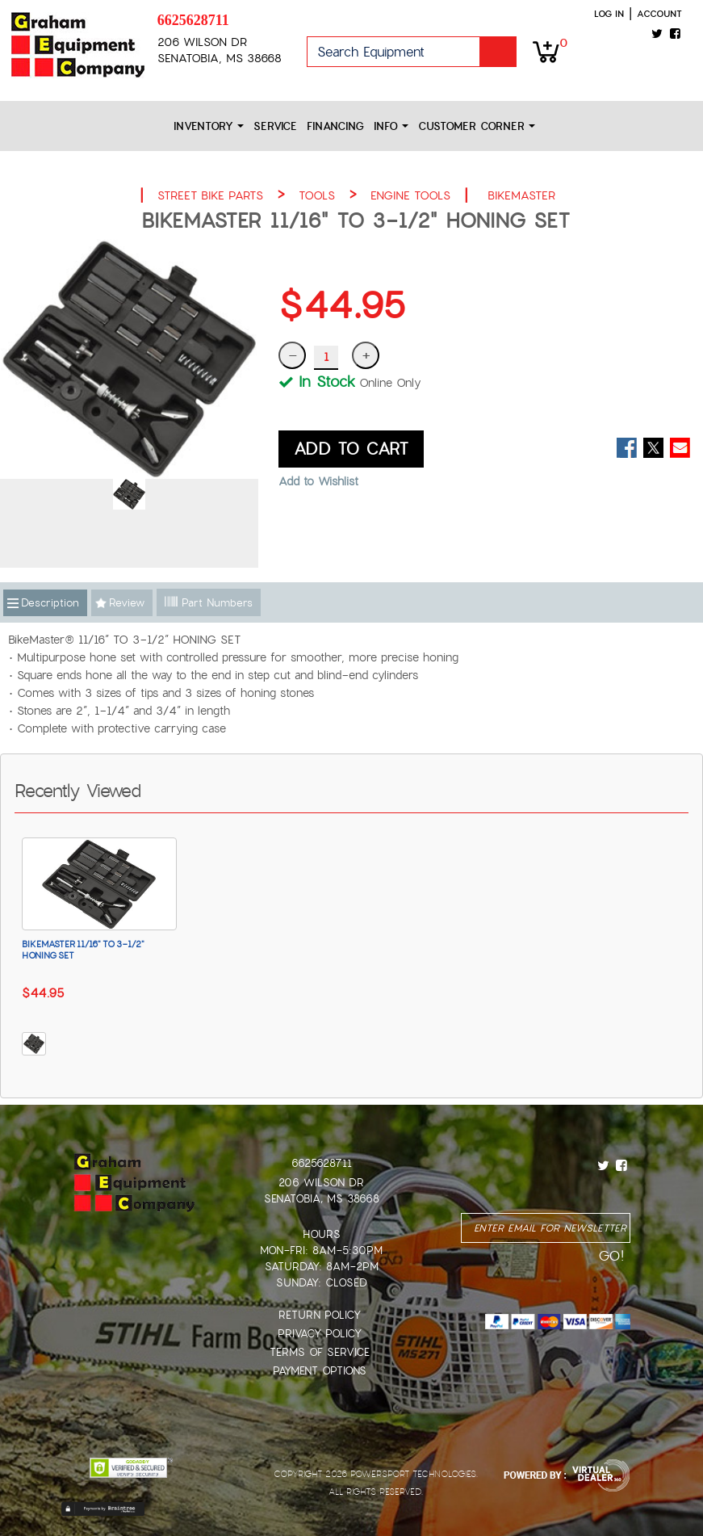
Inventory (209, 126)
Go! (498, 51)
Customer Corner (476, 126)
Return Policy (319, 1315)
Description (50, 603)
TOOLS (317, 195)
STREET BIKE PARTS (210, 195)
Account (659, 13)
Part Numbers (209, 603)
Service (275, 126)
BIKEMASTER (521, 195)
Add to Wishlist (318, 481)
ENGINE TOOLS (410, 195)
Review (126, 603)
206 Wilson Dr (321, 1183)
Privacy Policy (320, 1334)
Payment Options (319, 1371)
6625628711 (193, 20)
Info (391, 126)
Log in (609, 13)
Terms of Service (320, 1352)
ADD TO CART (351, 449)
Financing (335, 126)
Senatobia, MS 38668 (321, 1199)
